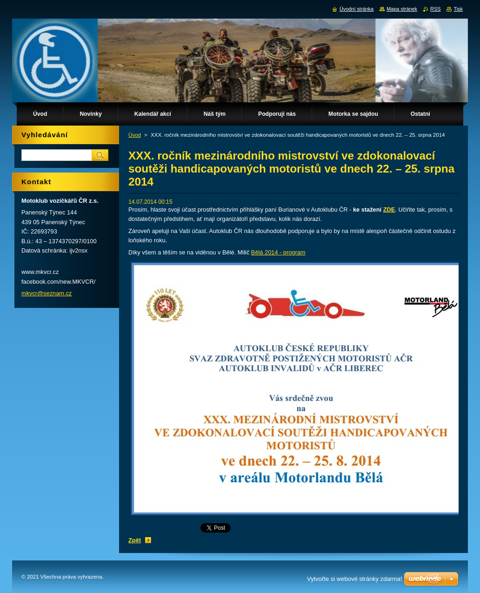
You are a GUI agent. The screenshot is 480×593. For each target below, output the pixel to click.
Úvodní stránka (356, 9)
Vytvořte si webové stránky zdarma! (354, 578)
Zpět (134, 540)
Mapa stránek (402, 9)
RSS (435, 9)
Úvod (134, 135)
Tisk (458, 9)
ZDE (389, 209)
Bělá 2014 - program (278, 252)
